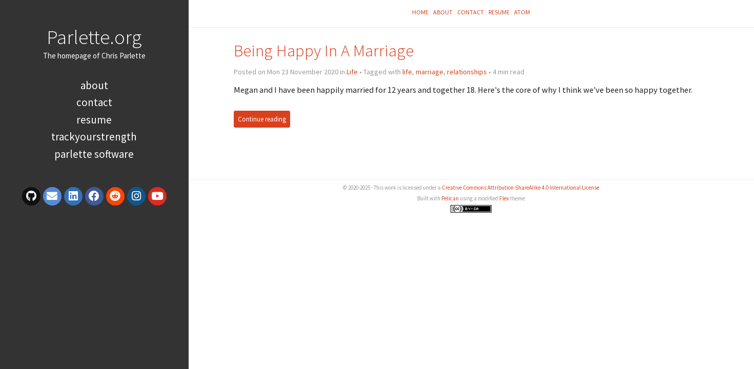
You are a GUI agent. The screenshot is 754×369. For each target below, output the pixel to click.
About (94, 85)
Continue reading (262, 119)
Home (420, 12)
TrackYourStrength (94, 137)
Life (352, 71)
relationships (467, 71)
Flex (504, 198)
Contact (94, 102)
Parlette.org (94, 37)
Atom (522, 12)
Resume (94, 120)
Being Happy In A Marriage (324, 50)
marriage (429, 71)
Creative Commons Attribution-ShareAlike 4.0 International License (520, 187)
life (407, 71)
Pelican (450, 198)
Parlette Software (94, 154)
